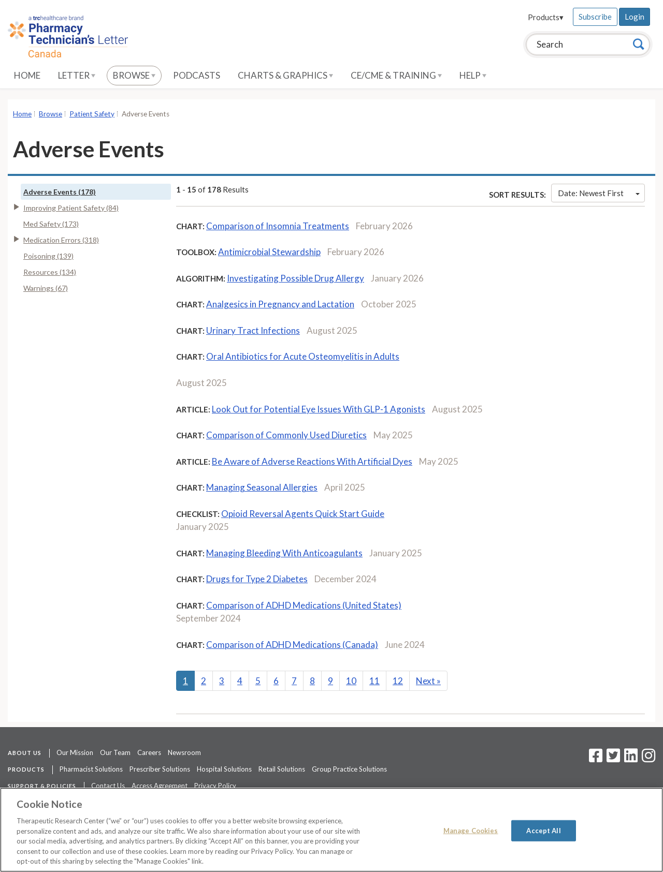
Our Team (115, 752)
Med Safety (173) (51, 223)
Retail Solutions (281, 769)
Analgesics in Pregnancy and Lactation (280, 304)
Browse (134, 75)
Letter (76, 75)
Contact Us (108, 785)
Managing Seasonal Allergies (262, 487)
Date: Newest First (599, 193)
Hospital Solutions (224, 769)
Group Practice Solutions (349, 769)
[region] (331, 830)
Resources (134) (49, 272)
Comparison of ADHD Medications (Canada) (292, 644)
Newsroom (184, 752)
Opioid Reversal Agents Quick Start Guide (302, 513)
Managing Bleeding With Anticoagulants (284, 553)
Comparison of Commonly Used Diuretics (286, 435)
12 (398, 680)
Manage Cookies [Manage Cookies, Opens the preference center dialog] (470, 830)
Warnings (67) (45, 288)
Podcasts (196, 75)
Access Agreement (160, 785)
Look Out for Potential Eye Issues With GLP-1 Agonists (318, 409)
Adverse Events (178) (59, 191)
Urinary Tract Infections (253, 330)
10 (351, 680)
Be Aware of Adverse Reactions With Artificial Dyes (312, 461)
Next (428, 680)
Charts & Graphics (285, 75)
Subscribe (595, 16)
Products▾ (546, 17)
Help (472, 75)
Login (634, 16)
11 (374, 680)
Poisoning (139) (48, 256)
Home (27, 75)
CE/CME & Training (396, 75)
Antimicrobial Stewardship (269, 251)
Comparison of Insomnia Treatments (277, 225)
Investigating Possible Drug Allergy (295, 278)
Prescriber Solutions (159, 769)
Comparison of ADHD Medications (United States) (303, 605)
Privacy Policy (215, 785)
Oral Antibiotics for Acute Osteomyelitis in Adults (302, 356)
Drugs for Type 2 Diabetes (257, 578)
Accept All (543, 830)
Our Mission (74, 752)
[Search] (638, 44)
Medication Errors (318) (61, 239)
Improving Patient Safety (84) (71, 207)
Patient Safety (91, 114)
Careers (149, 752)
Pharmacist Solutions (91, 769)
